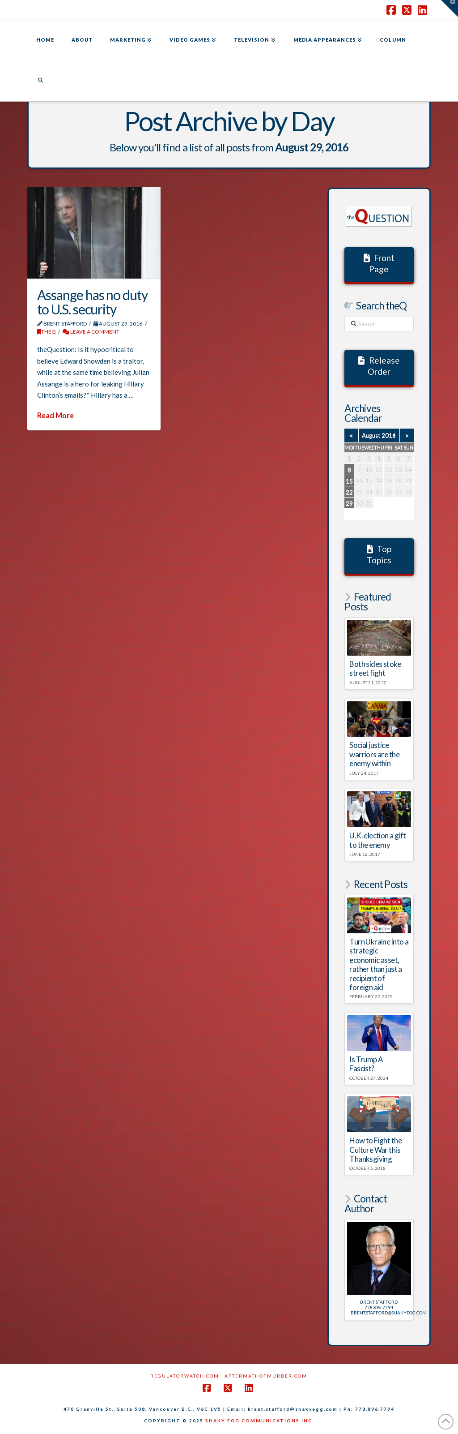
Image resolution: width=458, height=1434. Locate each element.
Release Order (379, 366)
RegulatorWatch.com (184, 1375)
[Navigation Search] (40, 81)
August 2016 (379, 435)
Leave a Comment (91, 331)
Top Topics (379, 554)
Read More (55, 415)
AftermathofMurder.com (266, 1375)
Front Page (379, 263)
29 (349, 503)
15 (349, 481)
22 (349, 492)
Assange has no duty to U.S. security (92, 302)
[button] (449, 8)
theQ (46, 331)
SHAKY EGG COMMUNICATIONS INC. (259, 1420)
